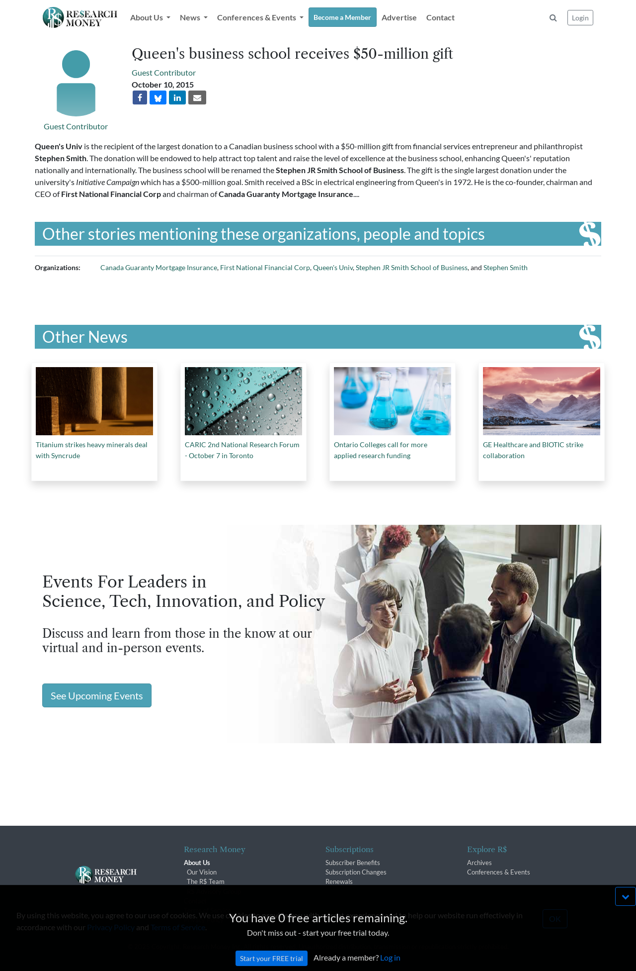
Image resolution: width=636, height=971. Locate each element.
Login (580, 17)
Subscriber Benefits (352, 863)
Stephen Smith (505, 267)
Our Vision (202, 872)
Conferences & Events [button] (257, 17)
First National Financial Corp (265, 267)
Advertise (399, 17)
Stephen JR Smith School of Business (412, 267)
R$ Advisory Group (214, 891)
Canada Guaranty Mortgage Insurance (158, 267)
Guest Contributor (76, 126)
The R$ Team (206, 881)
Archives (479, 863)
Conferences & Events (498, 872)
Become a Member (342, 17)
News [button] (191, 17)
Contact (440, 17)
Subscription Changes (356, 872)
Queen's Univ (333, 267)
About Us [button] (147, 17)
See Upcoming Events (97, 695)
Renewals (339, 881)
